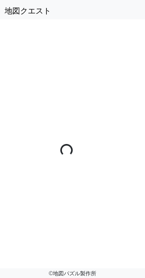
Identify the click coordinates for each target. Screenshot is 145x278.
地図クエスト (28, 10)
